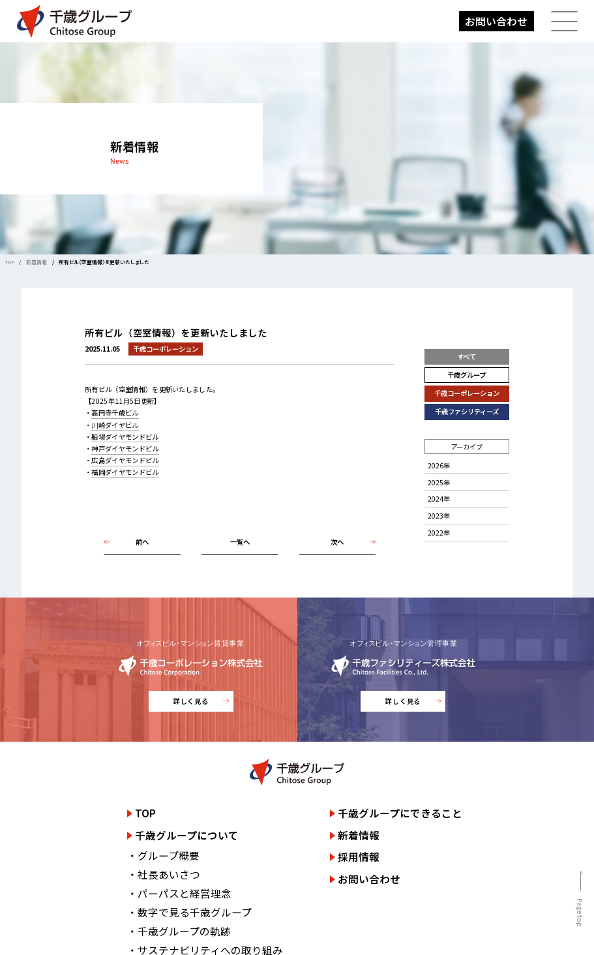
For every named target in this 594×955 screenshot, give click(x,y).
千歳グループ (466, 375)
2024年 (439, 499)
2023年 (439, 516)
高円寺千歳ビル (114, 412)
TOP (9, 261)
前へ (142, 542)
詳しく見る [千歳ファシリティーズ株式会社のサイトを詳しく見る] (403, 701)
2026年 (439, 465)
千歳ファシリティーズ (467, 411)
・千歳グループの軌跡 (179, 931)
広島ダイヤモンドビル (124, 460)
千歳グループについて (187, 835)
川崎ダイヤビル (114, 425)
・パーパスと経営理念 (179, 893)
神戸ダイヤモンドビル (124, 448)
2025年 (439, 482)
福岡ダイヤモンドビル (124, 472)
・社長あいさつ (163, 874)
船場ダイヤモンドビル (124, 437)
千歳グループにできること (400, 813)
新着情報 (36, 261)
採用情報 (358, 856)
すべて (466, 356)
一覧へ (240, 542)
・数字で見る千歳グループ (189, 912)
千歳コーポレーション (466, 393)
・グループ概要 (163, 855)
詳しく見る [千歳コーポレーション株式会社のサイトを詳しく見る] (191, 701)
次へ (337, 542)
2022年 (439, 533)
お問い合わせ (496, 21)
